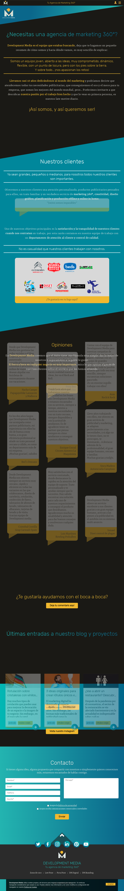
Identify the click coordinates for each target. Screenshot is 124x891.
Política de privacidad (67, 805)
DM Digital (74, 873)
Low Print (49, 873)
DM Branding (87, 873)
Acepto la (62, 805)
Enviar (62, 817)
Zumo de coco (35, 873)
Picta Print (61, 873)
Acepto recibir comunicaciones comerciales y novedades (62, 809)
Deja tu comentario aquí (62, 605)
